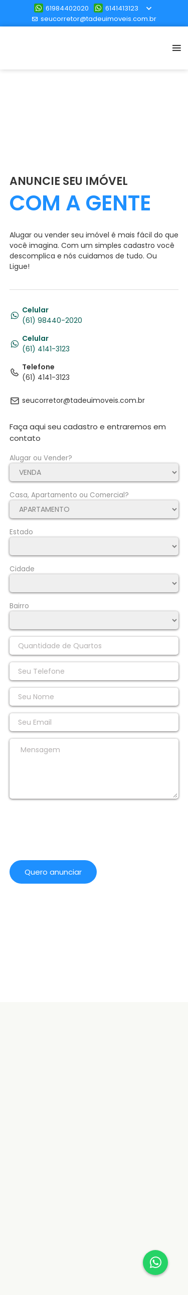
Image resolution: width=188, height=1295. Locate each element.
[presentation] (86, 833)
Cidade (22, 569)
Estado (21, 532)
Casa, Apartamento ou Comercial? (69, 495)
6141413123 (116, 8)
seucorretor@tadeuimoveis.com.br (94, 18)
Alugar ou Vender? (41, 458)
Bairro (19, 606)
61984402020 (61, 8)
